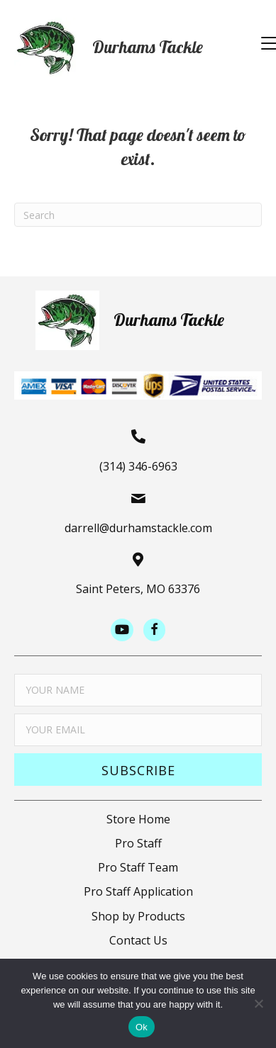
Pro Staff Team (138, 867)
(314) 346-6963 (138, 466)
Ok (142, 1027)
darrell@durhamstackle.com (138, 528)
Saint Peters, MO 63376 (138, 589)
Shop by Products (138, 916)
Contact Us (138, 940)
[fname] (138, 690)
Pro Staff (138, 843)
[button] (138, 769)
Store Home (138, 819)
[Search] (138, 215)
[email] (138, 730)
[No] (258, 1003)
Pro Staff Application (138, 891)
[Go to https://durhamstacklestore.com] (124, 47)
